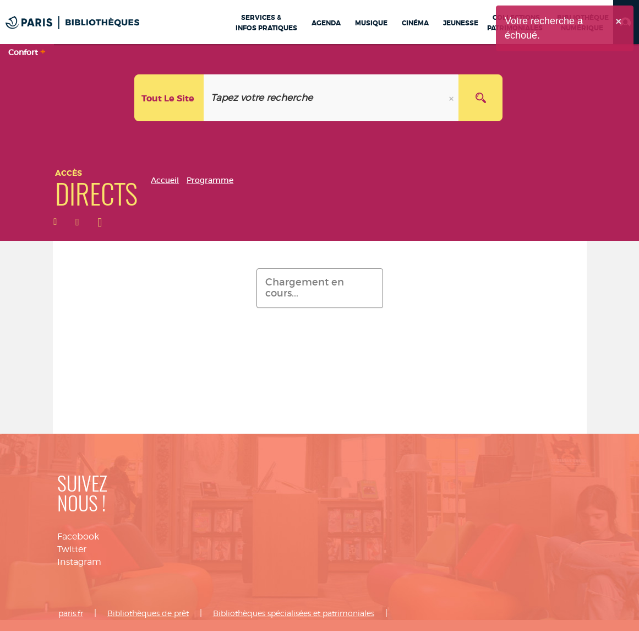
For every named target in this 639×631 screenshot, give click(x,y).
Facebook (78, 536)
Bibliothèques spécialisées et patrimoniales (293, 613)
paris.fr (70, 613)
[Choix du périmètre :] (169, 97)
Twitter (71, 549)
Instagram (79, 562)
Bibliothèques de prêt (148, 613)
